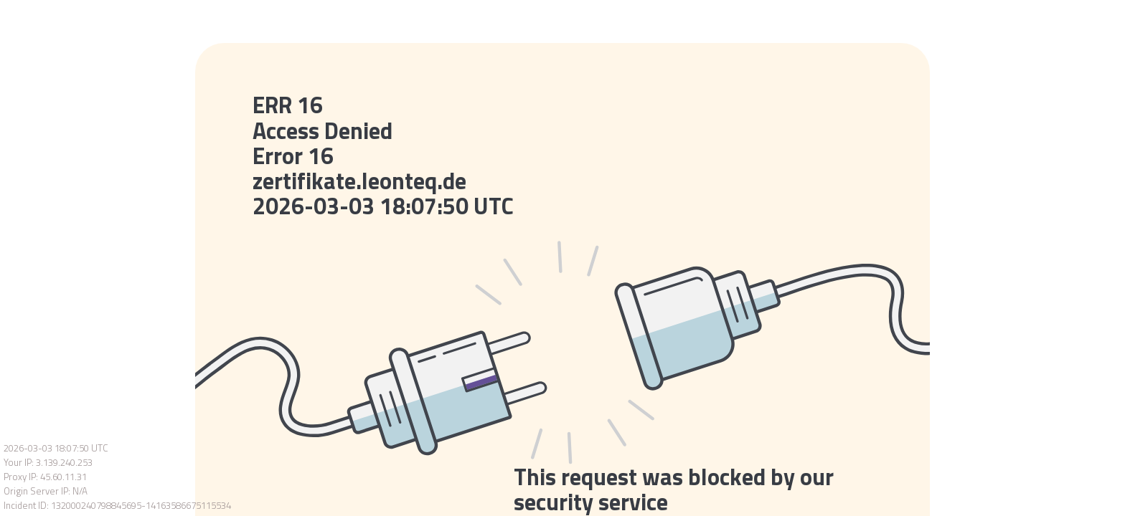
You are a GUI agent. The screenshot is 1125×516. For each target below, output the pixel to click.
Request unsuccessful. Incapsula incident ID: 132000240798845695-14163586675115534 (562, 258)
